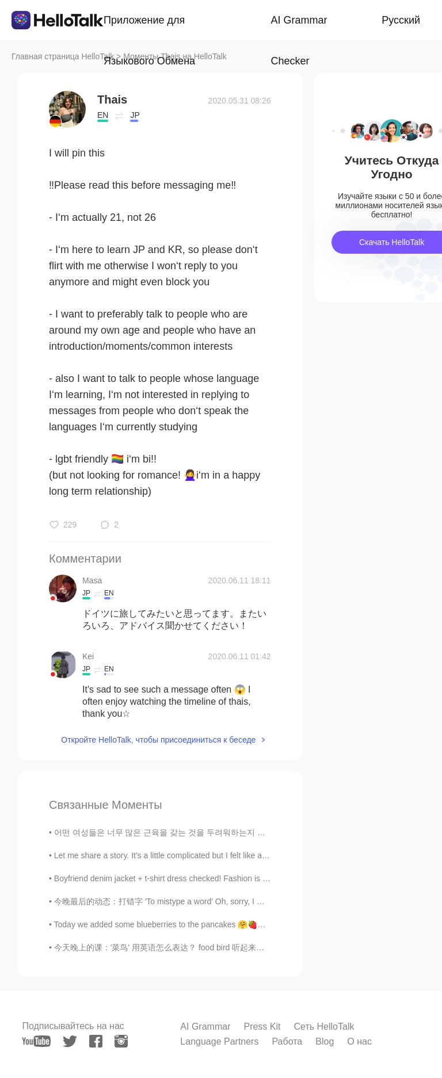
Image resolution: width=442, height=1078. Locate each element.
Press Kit (261, 1026)
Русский (401, 20)
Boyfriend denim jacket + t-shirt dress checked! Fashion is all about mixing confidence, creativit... (226, 878)
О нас (359, 1041)
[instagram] (121, 1041)
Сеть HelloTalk (324, 1026)
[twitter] (70, 1041)
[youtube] (36, 1041)
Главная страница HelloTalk (63, 56)
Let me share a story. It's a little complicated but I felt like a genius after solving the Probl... (214, 855)
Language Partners (219, 1041)
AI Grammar (205, 1026)
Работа (287, 1041)
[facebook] (95, 1041)
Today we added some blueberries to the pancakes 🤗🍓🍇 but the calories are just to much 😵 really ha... (245, 924)
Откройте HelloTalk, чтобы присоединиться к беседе (158, 739)
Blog (324, 1041)
